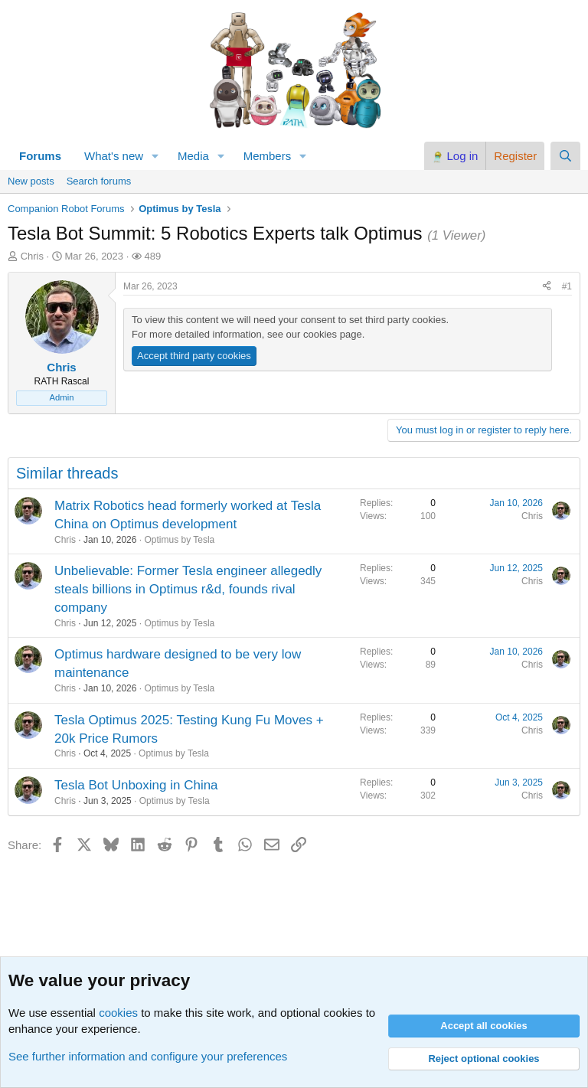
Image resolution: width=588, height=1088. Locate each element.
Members (267, 155)
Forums (40, 155)
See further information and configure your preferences (147, 1056)
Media (193, 155)
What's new (113, 155)
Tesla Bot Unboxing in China (136, 785)
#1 (567, 286)
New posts (31, 181)
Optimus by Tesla (179, 539)
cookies (118, 1012)
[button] (155, 156)
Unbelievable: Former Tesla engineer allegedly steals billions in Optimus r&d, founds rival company (188, 589)
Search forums (99, 181)
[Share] (547, 287)
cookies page (332, 334)
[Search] (565, 156)
